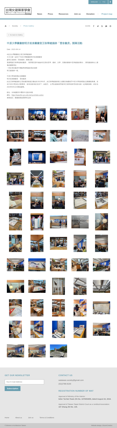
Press (50, 14)
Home (7, 418)
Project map (106, 14)
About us (18, 418)
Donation (90, 14)
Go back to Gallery (15, 35)
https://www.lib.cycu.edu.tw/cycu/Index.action (28, 95)
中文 (103, 2)
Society (28, 14)
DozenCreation (107, 425)
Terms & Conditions (47, 418)
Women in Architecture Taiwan (18, 11)
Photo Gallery (28, 26)
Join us (77, 14)
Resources (63, 14)
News (39, 14)
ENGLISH (94, 2)
